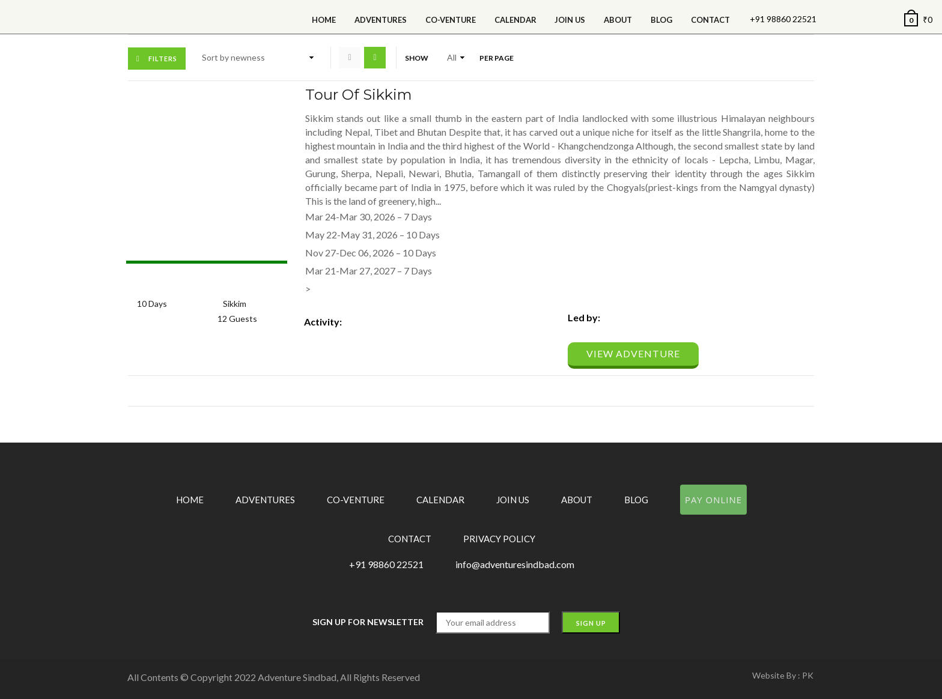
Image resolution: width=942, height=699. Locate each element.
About (618, 20)
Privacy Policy (499, 538)
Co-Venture (450, 20)
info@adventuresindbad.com (514, 564)
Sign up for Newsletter (368, 622)
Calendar (440, 499)
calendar (515, 20)
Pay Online (713, 500)
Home (324, 20)
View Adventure (633, 353)
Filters (162, 58)
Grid (349, 57)
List (375, 57)
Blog (661, 20)
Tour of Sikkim (358, 94)
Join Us (570, 20)
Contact (710, 20)
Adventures (380, 20)
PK (807, 675)
